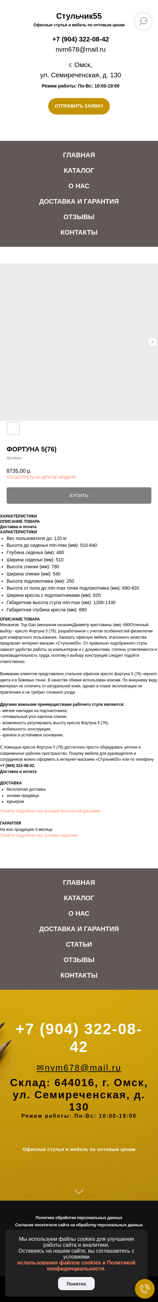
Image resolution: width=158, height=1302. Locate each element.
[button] (79, 106)
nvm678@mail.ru (81, 49)
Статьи (79, 944)
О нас (79, 186)
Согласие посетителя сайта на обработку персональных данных (79, 1225)
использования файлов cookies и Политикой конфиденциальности (76, 1265)
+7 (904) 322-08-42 (80, 39)
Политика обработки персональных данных (79, 1217)
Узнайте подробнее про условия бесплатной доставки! (50, 811)
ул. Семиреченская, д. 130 (80, 75)
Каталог (79, 170)
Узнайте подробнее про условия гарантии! (39, 835)
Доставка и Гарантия (79, 201)
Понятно (76, 1284)
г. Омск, (80, 64)
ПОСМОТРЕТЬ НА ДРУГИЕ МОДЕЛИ (41, 477)
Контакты (78, 232)
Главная (79, 155)
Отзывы (79, 216)
